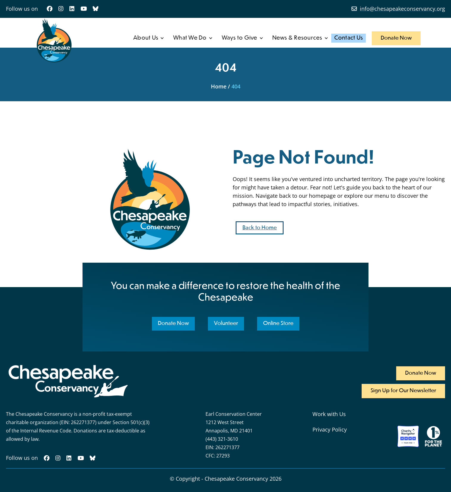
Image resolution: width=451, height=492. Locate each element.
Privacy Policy (329, 429)
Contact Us (348, 38)
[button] (148, 38)
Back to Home (259, 228)
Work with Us (329, 414)
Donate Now (396, 38)
